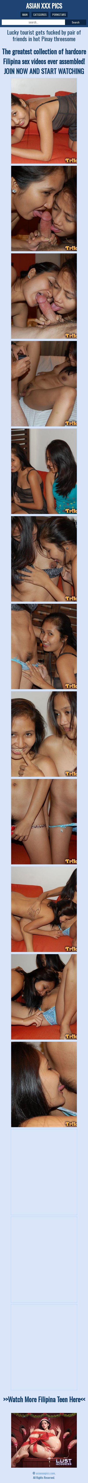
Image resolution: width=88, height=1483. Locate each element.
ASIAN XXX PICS (44, 5)
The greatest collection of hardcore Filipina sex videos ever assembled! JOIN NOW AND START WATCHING (44, 61)
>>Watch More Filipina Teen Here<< (44, 1399)
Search (75, 22)
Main (25, 14)
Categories (40, 14)
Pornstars (59, 14)
